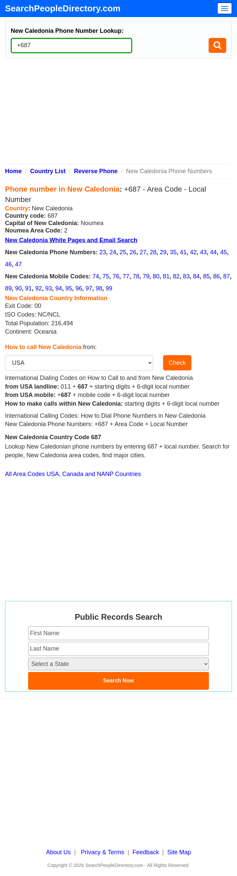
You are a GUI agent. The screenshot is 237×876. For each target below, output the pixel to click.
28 (153, 252)
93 (48, 288)
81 (166, 276)
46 (8, 264)
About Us (58, 852)
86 (216, 276)
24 (112, 252)
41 (183, 252)
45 (223, 252)
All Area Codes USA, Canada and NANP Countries (73, 474)
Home (13, 171)
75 (105, 276)
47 (18, 264)
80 (156, 276)
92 (38, 288)
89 (8, 288)
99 (108, 288)
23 (102, 252)
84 (196, 276)
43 (203, 252)
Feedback (146, 852)
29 (163, 252)
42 (193, 252)
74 (95, 276)
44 (213, 252)
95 (68, 288)
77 (126, 276)
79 (146, 276)
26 (133, 252)
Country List (48, 171)
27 (143, 252)
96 (78, 288)
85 (206, 276)
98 (98, 288)
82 (176, 276)
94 (58, 288)
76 (115, 276)
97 (88, 288)
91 (28, 288)
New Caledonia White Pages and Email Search (71, 240)
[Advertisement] (118, 114)
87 (226, 276)
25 (123, 252)
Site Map (179, 852)
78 (136, 276)
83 (186, 276)
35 (173, 252)
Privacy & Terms (102, 852)
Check (177, 362)
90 (18, 288)
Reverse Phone (95, 171)
